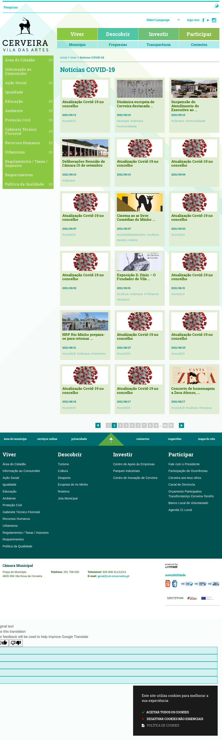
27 (171, 425)
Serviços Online (47, 439)
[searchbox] (103, 7)
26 (165, 425)
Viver (74, 57)
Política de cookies (163, 725)
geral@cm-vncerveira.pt (113, 576)
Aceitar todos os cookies (167, 712)
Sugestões (174, 439)
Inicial (65, 57)
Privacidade (79, 439)
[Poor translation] (16, 643)
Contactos (142, 439)
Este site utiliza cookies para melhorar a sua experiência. (175, 711)
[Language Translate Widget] (163, 20)
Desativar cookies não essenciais (175, 719)
